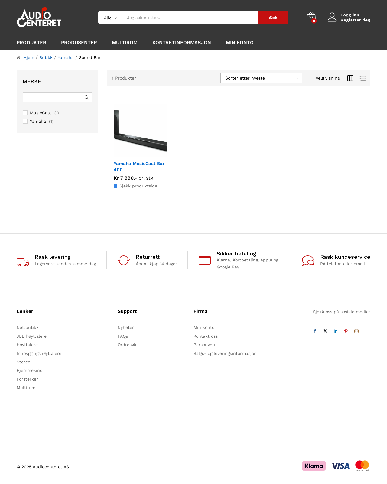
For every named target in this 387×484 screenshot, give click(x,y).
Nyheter (126, 327)
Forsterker (27, 379)
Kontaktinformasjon (181, 42)
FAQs (123, 336)
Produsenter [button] (79, 42)
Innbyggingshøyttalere (39, 353)
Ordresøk (127, 344)
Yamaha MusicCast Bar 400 (139, 166)
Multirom (125, 42)
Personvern (205, 344)
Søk (273, 17)
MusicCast (40, 112)
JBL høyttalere (32, 336)
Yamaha (38, 121)
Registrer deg (355, 20)
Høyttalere (27, 344)
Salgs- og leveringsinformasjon (225, 353)
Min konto (240, 42)
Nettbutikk (28, 327)
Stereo (23, 361)
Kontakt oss (206, 336)
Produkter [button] (31, 42)
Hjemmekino (29, 370)
